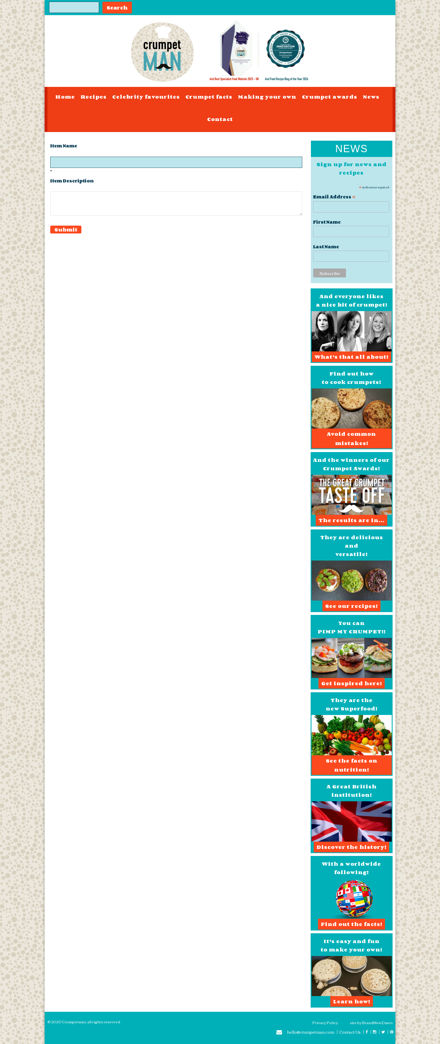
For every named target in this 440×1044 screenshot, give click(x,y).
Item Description (72, 181)
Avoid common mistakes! (351, 438)
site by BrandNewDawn (371, 1022)
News (371, 96)
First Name (327, 222)
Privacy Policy (325, 1022)
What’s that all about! (351, 357)
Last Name (326, 247)
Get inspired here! (351, 683)
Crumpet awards (329, 96)
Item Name (63, 146)
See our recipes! (351, 606)
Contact (220, 119)
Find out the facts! (351, 924)
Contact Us (350, 1032)
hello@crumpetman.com (305, 1033)
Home (65, 96)
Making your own (267, 96)
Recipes (94, 96)
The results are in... (351, 520)
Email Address (334, 196)
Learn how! (351, 1001)
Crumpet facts (208, 96)
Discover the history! (351, 847)
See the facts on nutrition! (351, 765)
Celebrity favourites (146, 96)
